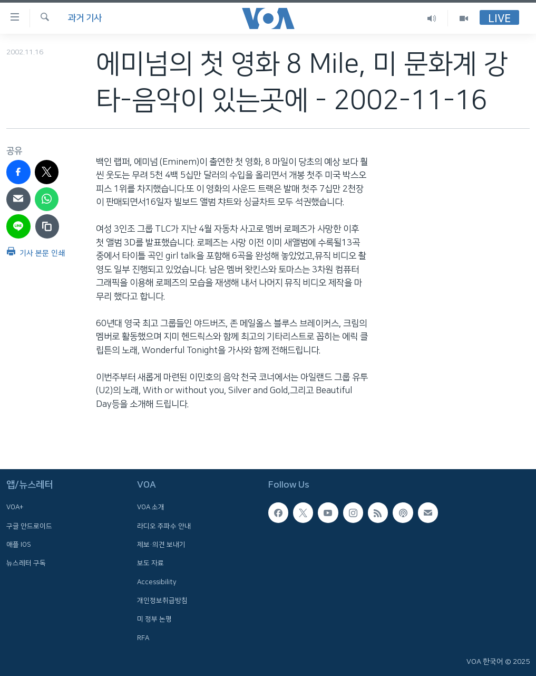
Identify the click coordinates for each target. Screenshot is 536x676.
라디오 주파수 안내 (164, 525)
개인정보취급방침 (162, 600)
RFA (143, 637)
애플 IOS (18, 544)
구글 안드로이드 (29, 525)
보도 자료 (150, 563)
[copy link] (47, 226)
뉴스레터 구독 (26, 563)
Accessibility (157, 581)
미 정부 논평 (154, 619)
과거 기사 (85, 18)
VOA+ (14, 507)
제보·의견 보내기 (161, 544)
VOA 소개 (150, 507)
